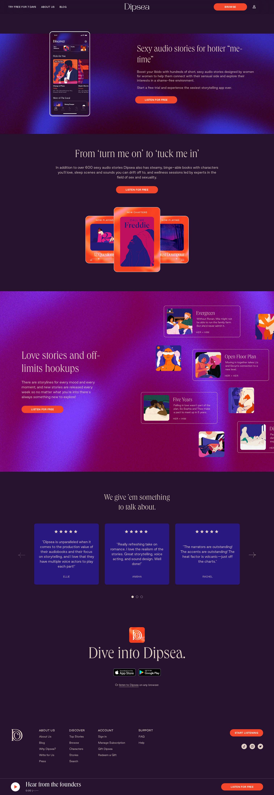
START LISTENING (246, 733)
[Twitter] (260, 746)
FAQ (142, 736)
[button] (21, 555)
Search (73, 761)
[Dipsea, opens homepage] (137, 7)
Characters (76, 748)
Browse (230, 7)
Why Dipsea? (47, 748)
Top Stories (76, 736)
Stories (73, 755)
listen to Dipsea (129, 684)
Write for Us (46, 755)
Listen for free (156, 100)
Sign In (102, 736)
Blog (63, 7)
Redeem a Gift (107, 755)
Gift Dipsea (105, 748)
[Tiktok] (244, 746)
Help (141, 742)
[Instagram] (252, 746)
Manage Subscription (111, 742)
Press (42, 761)
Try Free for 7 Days (22, 7)
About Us (48, 7)
